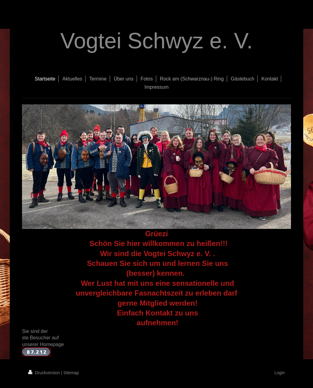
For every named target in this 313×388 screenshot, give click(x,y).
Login (279, 372)
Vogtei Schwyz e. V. (156, 40)
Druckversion (44, 372)
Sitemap (71, 372)
